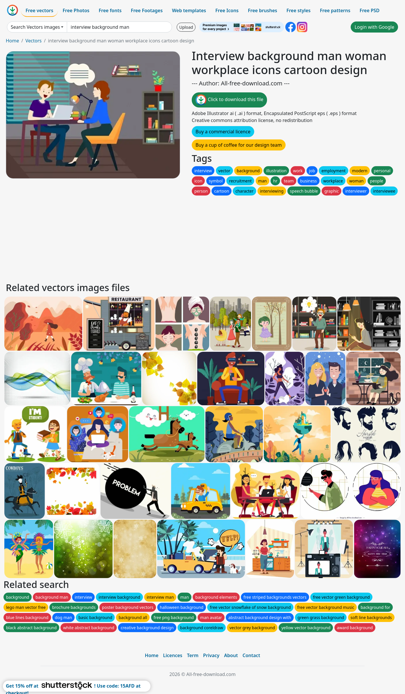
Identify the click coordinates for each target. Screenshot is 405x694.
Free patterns (335, 10)
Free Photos (75, 10)
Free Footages (147, 10)
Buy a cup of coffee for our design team (239, 145)
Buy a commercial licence (223, 131)
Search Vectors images (35, 27)
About (231, 655)
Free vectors (39, 10)
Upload (186, 27)
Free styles (298, 10)
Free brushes (262, 10)
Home (12, 40)
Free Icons (227, 10)
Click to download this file (229, 99)
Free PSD (369, 10)
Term (192, 655)
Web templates (189, 10)
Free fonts (110, 10)
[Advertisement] (179, 237)
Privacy (211, 655)
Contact (251, 655)
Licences (172, 655)
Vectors (33, 40)
